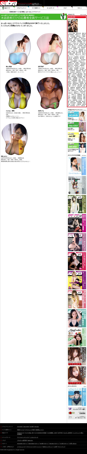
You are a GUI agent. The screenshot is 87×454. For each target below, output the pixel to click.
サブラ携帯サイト (36, 8)
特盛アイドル (20, 429)
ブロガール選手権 (22, 440)
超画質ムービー (40, 429)
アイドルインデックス (23, 437)
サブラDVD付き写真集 (40, 433)
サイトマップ (61, 446)
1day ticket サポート (33, 443)
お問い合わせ (72, 443)
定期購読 (19, 434)
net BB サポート (44, 443)
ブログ (65, 8)
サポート (80, 8)
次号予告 (60, 433)
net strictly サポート (22, 443)
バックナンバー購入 (78, 433)
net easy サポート (54, 443)
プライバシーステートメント (34, 446)
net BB (31, 426)
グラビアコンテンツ (22, 8)
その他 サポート (64, 443)
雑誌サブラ (7, 8)
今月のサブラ (20, 433)
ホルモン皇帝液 (67, 433)
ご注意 (55, 446)
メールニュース (21, 446)
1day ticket (26, 426)
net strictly (19, 426)
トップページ (4, 12)
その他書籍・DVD (52, 433)
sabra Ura (30, 440)
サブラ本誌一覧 (29, 433)
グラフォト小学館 (30, 429)
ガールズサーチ (51, 8)
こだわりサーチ (34, 437)
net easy (36, 426)
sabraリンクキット (48, 446)
